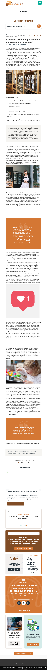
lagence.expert (23, 664)
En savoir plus (29, 668)
